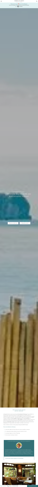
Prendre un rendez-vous (13, 223)
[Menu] (1, 1)
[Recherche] (37, 1)
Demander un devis (25, 223)
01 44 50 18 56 (21, 458)
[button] (12, 486)
